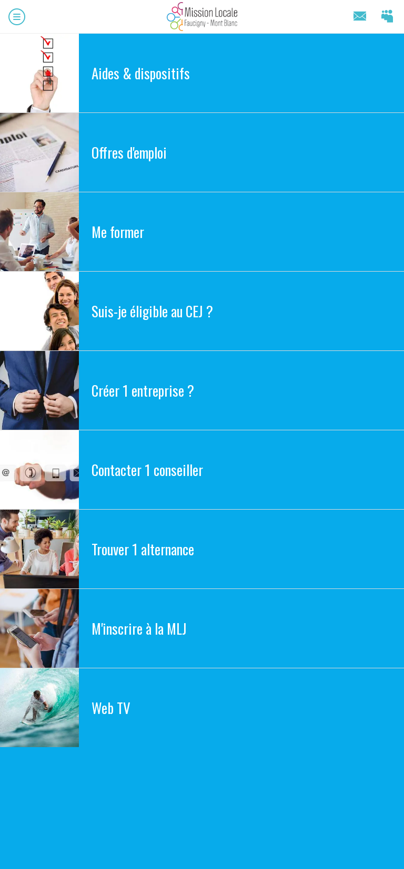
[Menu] (16, 16)
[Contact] (359, 16)
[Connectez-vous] (387, 16)
